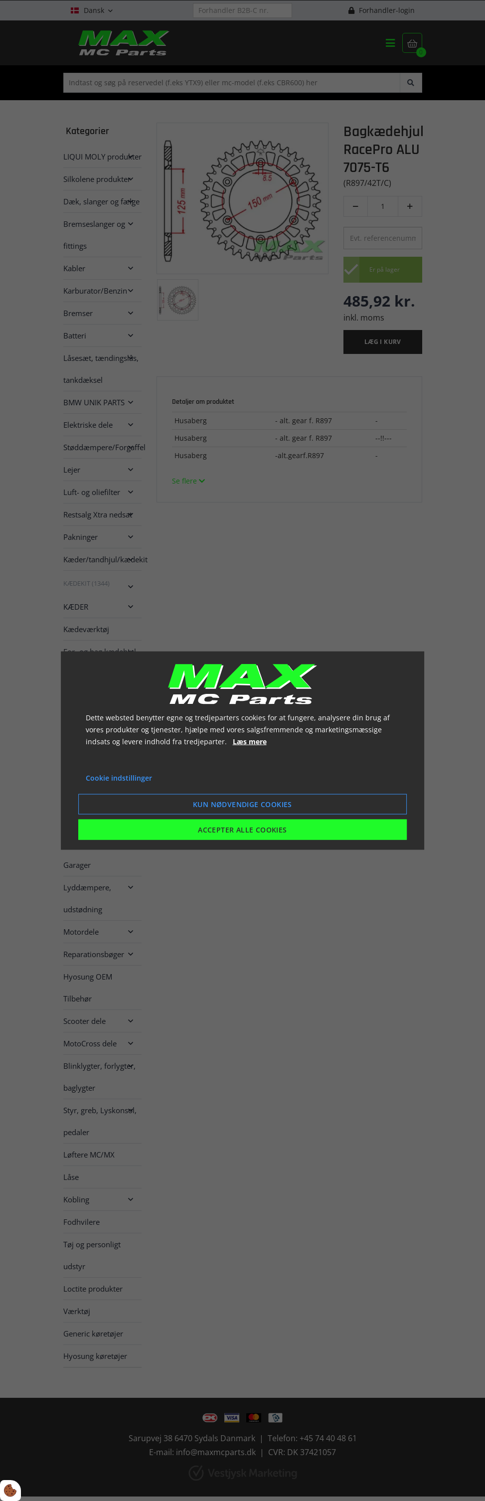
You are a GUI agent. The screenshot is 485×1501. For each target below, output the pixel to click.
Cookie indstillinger (119, 778)
